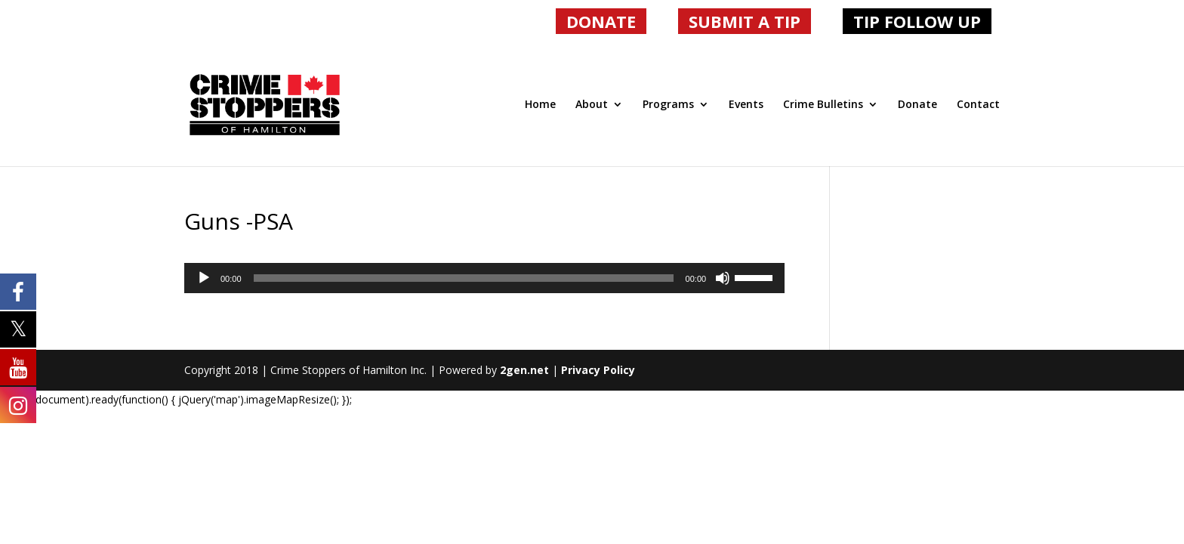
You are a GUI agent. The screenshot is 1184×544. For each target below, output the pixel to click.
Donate (917, 105)
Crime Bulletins (823, 105)
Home (540, 105)
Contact (978, 105)
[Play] (203, 278)
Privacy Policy (598, 370)
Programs (668, 105)
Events (746, 105)
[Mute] (722, 278)
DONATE (601, 21)
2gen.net (524, 370)
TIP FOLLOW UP (917, 21)
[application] (484, 278)
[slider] (464, 278)
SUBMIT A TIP (744, 21)
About (591, 105)
